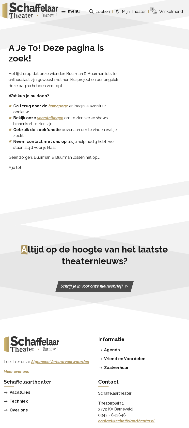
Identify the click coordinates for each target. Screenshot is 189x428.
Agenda (112, 350)
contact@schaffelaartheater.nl (126, 421)
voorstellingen (50, 118)
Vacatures (20, 392)
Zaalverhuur (116, 368)
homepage (58, 106)
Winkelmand (166, 11)
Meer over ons (16, 371)
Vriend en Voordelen (124, 359)
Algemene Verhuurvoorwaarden (60, 361)
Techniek (19, 401)
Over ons (19, 410)
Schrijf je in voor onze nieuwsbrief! (95, 286)
